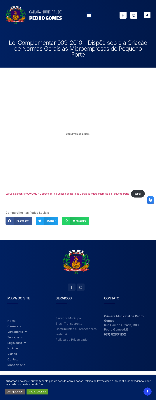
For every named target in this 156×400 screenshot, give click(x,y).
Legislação (16, 373)
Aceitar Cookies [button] (37, 391)
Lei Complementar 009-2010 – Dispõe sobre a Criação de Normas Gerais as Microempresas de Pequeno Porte (67, 193)
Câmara (14, 356)
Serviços (15, 367)
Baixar (137, 193)
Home (11, 351)
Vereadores (17, 362)
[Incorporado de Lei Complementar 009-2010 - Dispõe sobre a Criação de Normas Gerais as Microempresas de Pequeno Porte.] (78, 134)
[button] (89, 15)
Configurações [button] (14, 391)
